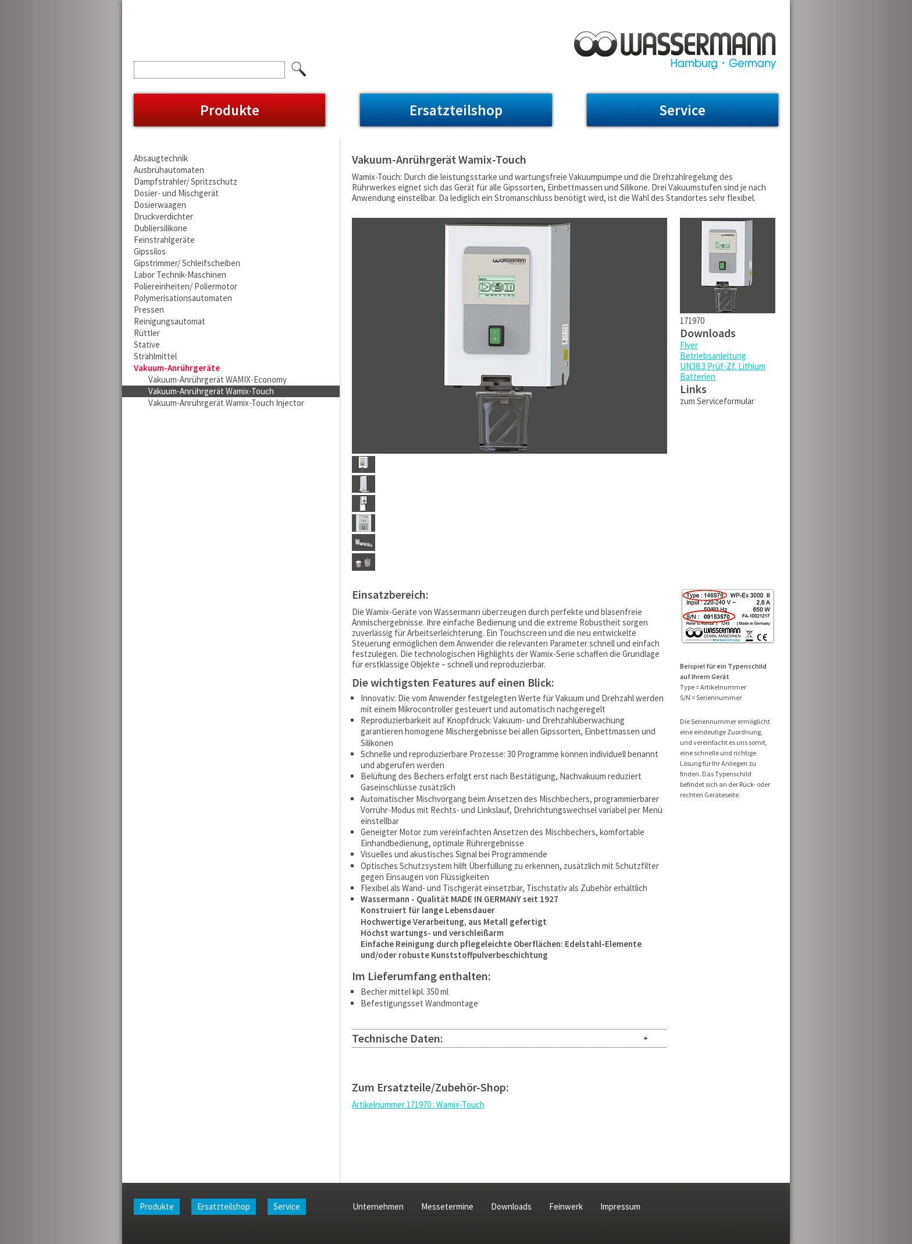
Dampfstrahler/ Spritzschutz (185, 181)
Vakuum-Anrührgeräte (177, 367)
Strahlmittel (155, 356)
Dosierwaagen (160, 204)
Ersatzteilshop (456, 110)
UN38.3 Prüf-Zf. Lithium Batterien (722, 371)
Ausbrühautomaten (169, 169)
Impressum (411, 7)
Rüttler (147, 332)
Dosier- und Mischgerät (176, 193)
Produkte (229, 110)
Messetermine (256, 7)
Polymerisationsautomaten (183, 297)
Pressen (149, 309)
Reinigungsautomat (169, 321)
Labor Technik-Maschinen (180, 274)
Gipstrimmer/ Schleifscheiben (187, 262)
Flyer (689, 345)
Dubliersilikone (160, 228)
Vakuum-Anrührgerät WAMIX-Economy (217, 379)
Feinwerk (363, 7)
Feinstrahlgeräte (164, 239)
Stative (147, 344)
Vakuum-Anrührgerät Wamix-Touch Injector (226, 402)
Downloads (314, 7)
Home (144, 7)
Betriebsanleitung (713, 355)
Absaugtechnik (161, 158)
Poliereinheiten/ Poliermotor (185, 286)
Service (682, 110)
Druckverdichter (163, 216)
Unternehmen (192, 7)
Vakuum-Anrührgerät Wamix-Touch (211, 391)
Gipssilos (150, 251)
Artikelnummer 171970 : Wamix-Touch (418, 1104)
